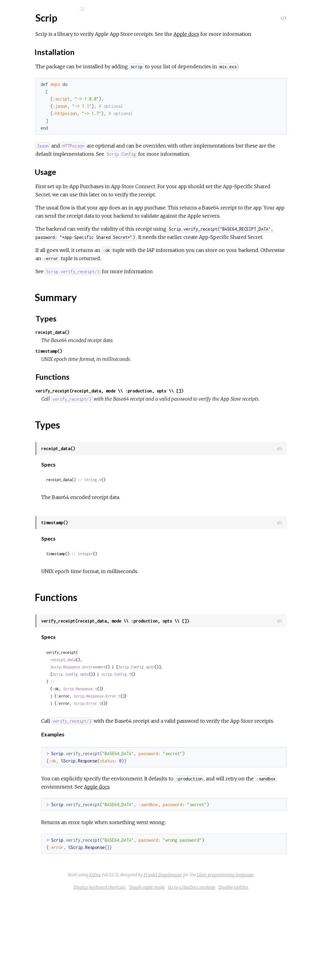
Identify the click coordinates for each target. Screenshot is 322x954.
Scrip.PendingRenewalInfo (46, 161)
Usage (33, 103)
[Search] (45, 9)
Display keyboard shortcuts (145, 944)
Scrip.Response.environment (151, 716)
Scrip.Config (31, 144)
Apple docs (260, 34)
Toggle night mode (192, 944)
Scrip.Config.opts (210, 716)
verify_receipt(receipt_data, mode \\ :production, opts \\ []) (183, 431)
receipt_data (136, 709)
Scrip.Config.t (190, 723)
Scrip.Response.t (154, 738)
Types (33, 119)
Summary (32, 112)
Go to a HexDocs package (237, 944)
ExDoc (140, 932)
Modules (25, 55)
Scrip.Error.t (161, 752)
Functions (37, 126)
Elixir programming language (270, 932)
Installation (38, 97)
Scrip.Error (30, 208)
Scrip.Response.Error (41, 185)
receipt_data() (126, 373)
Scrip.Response (35, 177)
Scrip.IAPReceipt (37, 152)
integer (159, 603)
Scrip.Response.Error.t (170, 745)
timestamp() (122, 392)
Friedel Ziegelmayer (208, 932)
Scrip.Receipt (33, 169)
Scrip (24, 24)
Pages (21, 47)
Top (26, 83)
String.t (166, 529)
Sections (32, 89)
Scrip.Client (31, 136)
